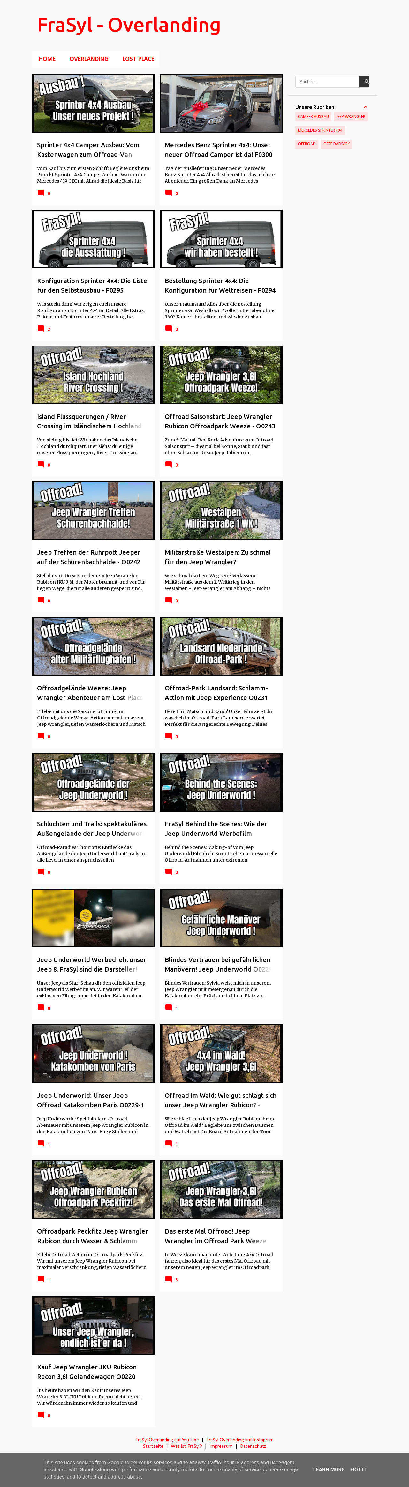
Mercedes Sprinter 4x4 (320, 130)
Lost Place (136, 59)
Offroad (307, 144)
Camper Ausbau (313, 116)
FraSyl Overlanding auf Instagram (240, 1440)
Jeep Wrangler (351, 116)
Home (45, 59)
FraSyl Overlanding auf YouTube (167, 1440)
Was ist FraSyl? (186, 1446)
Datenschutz (253, 1446)
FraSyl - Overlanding (129, 24)
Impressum (221, 1446)
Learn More (329, 1470)
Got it (359, 1470)
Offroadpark (336, 144)
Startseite (153, 1446)
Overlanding (87, 59)
